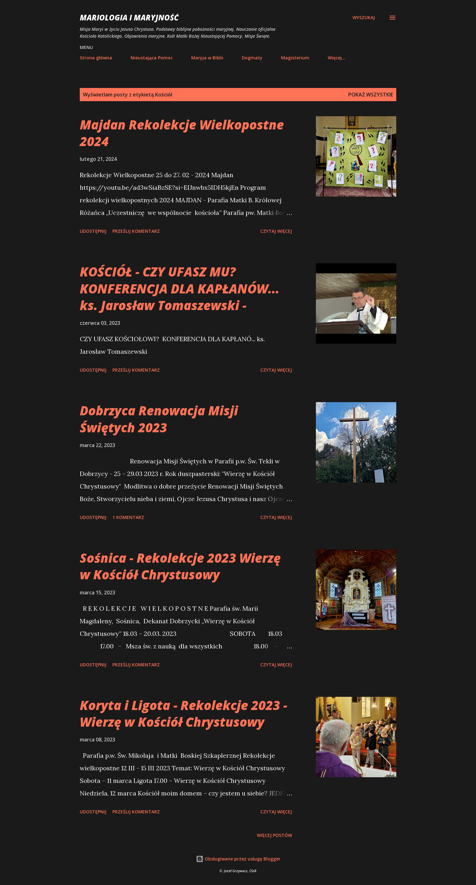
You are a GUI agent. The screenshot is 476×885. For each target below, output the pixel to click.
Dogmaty (252, 58)
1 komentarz (128, 517)
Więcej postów (274, 835)
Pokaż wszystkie (370, 94)
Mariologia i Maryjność (129, 17)
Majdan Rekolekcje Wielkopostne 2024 (182, 133)
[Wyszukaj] (364, 17)
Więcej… (336, 58)
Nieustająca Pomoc (152, 58)
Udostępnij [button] (93, 231)
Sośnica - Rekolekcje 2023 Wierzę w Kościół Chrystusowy (180, 566)
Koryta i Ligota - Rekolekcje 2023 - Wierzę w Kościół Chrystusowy (183, 713)
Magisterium (295, 58)
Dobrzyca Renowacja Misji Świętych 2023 (159, 419)
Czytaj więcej (276, 231)
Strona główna (96, 58)
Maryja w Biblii (207, 58)
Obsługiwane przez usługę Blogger (238, 859)
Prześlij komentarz (136, 231)
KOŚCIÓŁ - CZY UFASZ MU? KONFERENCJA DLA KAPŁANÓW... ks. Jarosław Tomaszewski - (179, 288)
